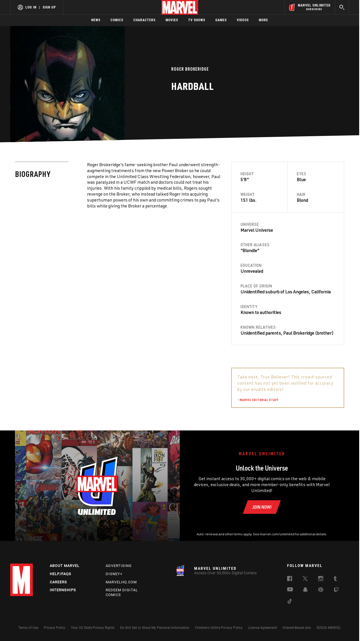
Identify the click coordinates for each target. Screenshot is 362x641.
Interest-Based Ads (297, 628)
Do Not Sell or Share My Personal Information (154, 628)
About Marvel (64, 566)
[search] (342, 7)
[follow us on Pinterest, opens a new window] (320, 590)
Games (221, 20)
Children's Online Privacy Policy (218, 628)
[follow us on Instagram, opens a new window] (320, 579)
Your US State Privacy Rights (92, 628)
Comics (116, 20)
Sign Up (49, 7)
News (95, 20)
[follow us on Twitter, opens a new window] (305, 579)
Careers (58, 582)
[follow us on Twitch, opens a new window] (336, 591)
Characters (144, 20)
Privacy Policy (54, 628)
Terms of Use (28, 628)
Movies (172, 20)
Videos (243, 20)
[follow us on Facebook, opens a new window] (289, 579)
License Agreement (262, 628)
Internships (63, 590)
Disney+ (114, 574)
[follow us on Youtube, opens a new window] (290, 590)
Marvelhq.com (121, 582)
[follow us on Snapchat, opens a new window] (305, 590)
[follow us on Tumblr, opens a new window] (335, 579)
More (263, 20)
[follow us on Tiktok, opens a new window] (289, 602)
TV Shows (196, 20)
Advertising (119, 566)
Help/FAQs (60, 574)
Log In (30, 7)
